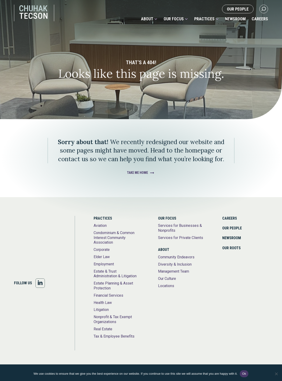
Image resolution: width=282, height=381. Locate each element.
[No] (276, 373)
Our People (238, 9)
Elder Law (102, 257)
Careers (260, 19)
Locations (166, 286)
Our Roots (231, 248)
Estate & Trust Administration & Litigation (115, 273)
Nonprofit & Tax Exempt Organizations (113, 319)
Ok (244, 373)
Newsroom (235, 19)
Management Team (173, 271)
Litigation (101, 309)
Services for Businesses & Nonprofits (180, 228)
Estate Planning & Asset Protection (113, 285)
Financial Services (108, 295)
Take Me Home (137, 172)
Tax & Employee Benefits (114, 336)
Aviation (100, 225)
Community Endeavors (176, 257)
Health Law (103, 302)
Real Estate (103, 329)
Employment (104, 264)
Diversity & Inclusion (175, 264)
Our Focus (174, 19)
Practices (204, 19)
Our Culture (167, 278)
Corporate (102, 249)
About (147, 19)
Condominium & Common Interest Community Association (114, 238)
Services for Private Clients (180, 237)
